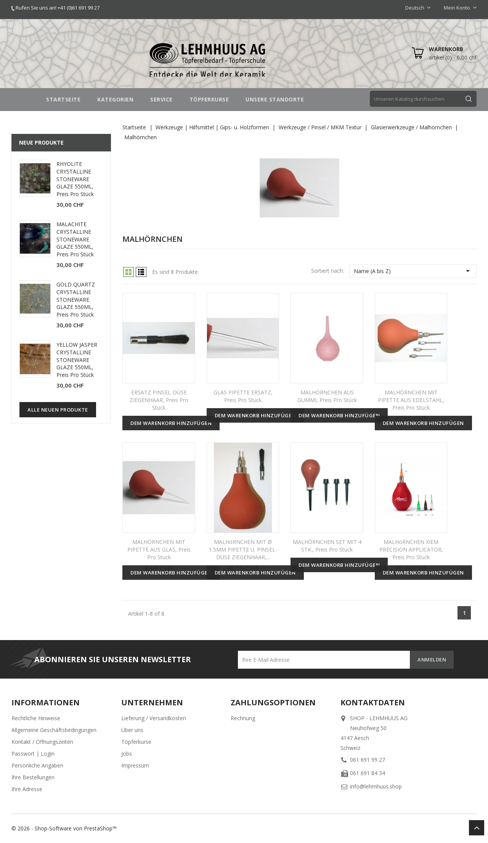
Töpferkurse (136, 741)
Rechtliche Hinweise (35, 718)
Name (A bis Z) (413, 270)
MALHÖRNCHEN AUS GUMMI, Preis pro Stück (327, 396)
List (141, 272)
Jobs (126, 753)
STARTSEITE (63, 99)
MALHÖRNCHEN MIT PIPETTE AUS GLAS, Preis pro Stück (159, 549)
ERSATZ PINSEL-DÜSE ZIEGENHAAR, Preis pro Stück (159, 400)
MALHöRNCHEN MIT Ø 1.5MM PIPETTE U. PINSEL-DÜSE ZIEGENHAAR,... (243, 549)
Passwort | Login (33, 753)
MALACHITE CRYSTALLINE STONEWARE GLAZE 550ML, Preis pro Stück (75, 239)
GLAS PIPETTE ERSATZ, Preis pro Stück (243, 396)
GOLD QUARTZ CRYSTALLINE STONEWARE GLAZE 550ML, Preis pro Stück (75, 299)
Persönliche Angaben (37, 765)
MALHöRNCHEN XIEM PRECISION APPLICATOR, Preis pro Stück (411, 549)
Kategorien (115, 99)
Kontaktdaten (372, 702)
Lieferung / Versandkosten (153, 718)
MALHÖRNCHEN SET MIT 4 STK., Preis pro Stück (327, 545)
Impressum (135, 765)
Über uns (132, 730)
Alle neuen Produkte (57, 409)
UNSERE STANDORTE (275, 99)
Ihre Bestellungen (33, 777)
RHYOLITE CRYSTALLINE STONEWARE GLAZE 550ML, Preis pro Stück (75, 179)
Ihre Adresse (26, 789)
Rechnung (243, 718)
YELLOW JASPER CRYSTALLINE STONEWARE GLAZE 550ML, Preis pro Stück (76, 359)
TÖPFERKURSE (209, 99)
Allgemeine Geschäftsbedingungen (53, 730)
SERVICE (161, 99)
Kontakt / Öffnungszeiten (42, 741)
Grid (128, 272)
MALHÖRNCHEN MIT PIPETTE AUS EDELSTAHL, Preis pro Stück (411, 400)
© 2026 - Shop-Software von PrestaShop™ (64, 828)
